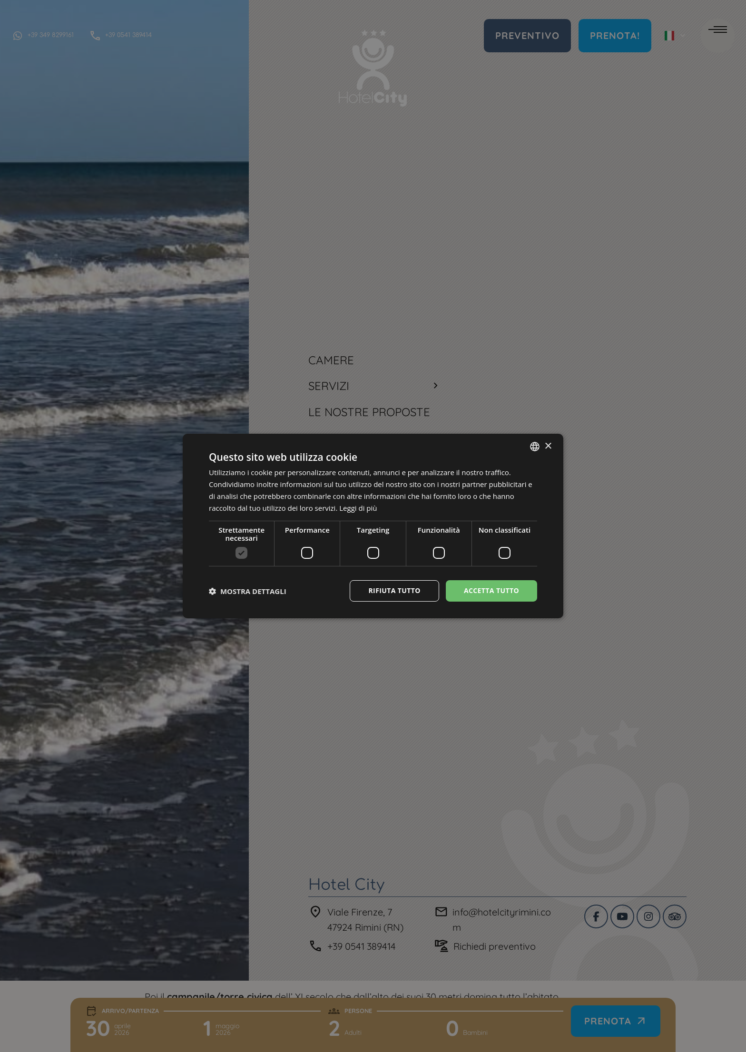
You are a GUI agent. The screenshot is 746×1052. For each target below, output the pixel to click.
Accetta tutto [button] (491, 590)
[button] (247, 591)
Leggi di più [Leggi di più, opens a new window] (358, 508)
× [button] (547, 445)
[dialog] (373, 526)
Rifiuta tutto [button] (394, 590)
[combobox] (535, 446)
